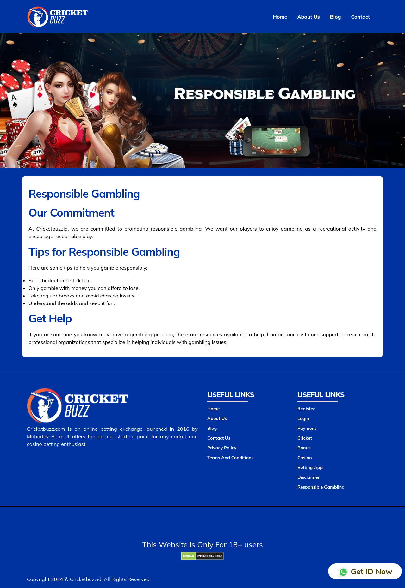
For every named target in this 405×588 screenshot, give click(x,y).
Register (306, 408)
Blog (335, 17)
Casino (304, 457)
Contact (360, 17)
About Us (308, 17)
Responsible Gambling (321, 487)
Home (280, 17)
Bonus (304, 448)
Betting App (310, 467)
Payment (306, 428)
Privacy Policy (221, 448)
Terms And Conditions (230, 457)
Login (303, 418)
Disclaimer (308, 477)
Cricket (304, 438)
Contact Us (218, 438)
